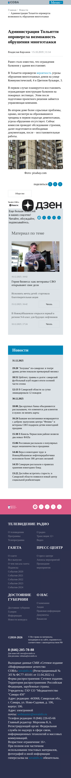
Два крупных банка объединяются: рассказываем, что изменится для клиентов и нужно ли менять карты (35, 409)
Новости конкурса (17, 619)
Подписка (13, 567)
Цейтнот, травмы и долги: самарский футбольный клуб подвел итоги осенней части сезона (35, 380)
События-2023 (15, 583)
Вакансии (42, 618)
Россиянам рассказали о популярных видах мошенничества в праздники (34, 445)
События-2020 (15, 571)
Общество (19, 193)
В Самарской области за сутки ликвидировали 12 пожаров (31, 391)
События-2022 (15, 579)
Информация (15, 615)
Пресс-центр (50, 548)
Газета (14, 548)
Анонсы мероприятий (48, 559)
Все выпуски (15, 559)
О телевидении (16, 532)
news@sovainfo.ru (27, 653)
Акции (40, 607)
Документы (43, 614)
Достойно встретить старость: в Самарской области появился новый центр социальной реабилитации (34, 476)
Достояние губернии (19, 597)
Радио (43, 524)
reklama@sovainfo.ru (28, 656)
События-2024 (15, 587)
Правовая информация (48, 611)
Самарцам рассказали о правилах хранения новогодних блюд (33, 466)
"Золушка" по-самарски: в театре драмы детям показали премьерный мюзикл (35, 370)
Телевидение (22, 524)
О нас (42, 595)
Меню (55, 2)
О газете (12, 555)
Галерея (12, 611)
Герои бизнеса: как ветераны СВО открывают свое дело (34, 283)
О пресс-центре (45, 555)
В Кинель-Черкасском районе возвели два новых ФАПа (35, 436)
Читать (49, 304)
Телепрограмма (16, 540)
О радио (41, 532)
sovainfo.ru (25, 670)
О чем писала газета (18, 563)
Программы (14, 536)
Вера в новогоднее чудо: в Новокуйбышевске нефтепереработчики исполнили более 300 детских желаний (33, 455)
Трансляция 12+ (45, 536)
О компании (43, 603)
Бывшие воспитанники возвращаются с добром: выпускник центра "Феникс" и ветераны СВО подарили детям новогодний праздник (35, 423)
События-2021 (15, 575)
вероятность (44, 73)
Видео (40, 540)
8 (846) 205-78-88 (21, 650)
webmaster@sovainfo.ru (32, 714)
